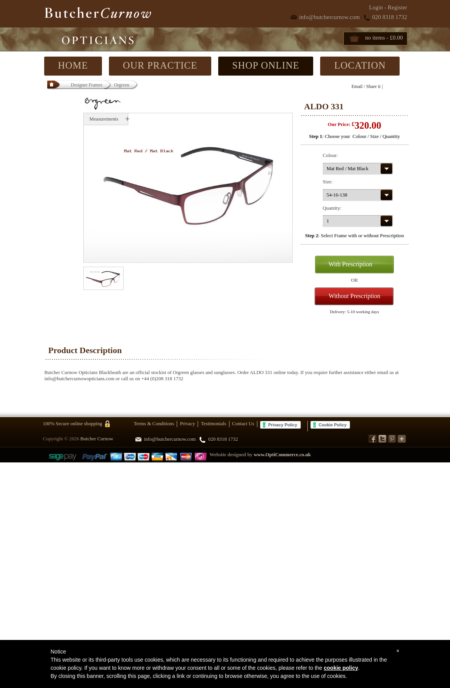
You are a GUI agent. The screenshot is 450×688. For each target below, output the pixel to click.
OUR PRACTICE (160, 65)
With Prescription (350, 264)
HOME (73, 65)
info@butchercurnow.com (329, 17)
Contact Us (243, 423)
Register (397, 7)
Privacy (187, 423)
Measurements (104, 119)
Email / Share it (366, 86)
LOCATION (360, 65)
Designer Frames (87, 85)
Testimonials (213, 423)
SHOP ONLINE (265, 65)
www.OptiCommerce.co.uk (282, 454)
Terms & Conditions (154, 423)
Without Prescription (354, 296)
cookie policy (341, 668)
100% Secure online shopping (72, 423)
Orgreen (121, 85)
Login (376, 7)
